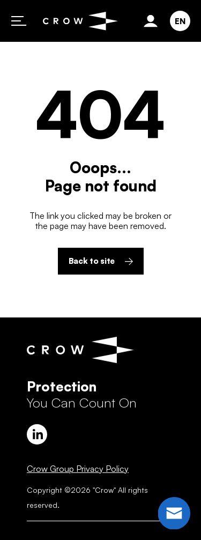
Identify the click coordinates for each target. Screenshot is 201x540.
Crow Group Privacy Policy (78, 468)
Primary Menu (19, 21)
